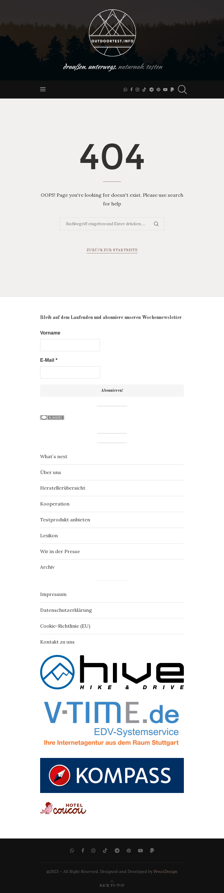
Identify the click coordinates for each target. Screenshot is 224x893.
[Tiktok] (144, 89)
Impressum (53, 594)
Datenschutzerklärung (66, 610)
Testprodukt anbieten (65, 520)
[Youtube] (165, 89)
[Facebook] (131, 89)
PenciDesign (166, 871)
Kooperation (54, 504)
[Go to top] (112, 885)
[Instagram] (137, 89)
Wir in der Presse (60, 551)
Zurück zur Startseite (112, 250)
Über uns (50, 472)
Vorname (50, 332)
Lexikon (49, 535)
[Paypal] (172, 89)
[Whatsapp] (125, 89)
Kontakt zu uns (57, 642)
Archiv (47, 567)
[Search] (181, 89)
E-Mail (48, 360)
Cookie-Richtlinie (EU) (65, 626)
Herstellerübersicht (62, 488)
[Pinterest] (158, 89)
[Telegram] (151, 89)
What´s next (53, 456)
